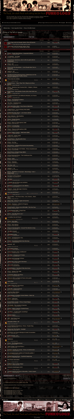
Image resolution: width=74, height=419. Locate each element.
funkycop (10, 289)
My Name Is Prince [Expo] (14, 175)
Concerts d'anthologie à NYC (15, 367)
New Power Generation (13, 359)
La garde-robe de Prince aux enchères (17, 182)
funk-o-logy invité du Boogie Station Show (18, 46)
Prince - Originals (12, 162)
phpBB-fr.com (38, 417)
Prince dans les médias (13, 78)
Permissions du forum (12, 388)
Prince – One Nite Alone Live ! (15, 213)
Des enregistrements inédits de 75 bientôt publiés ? (21, 353)
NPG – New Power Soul (13, 318)
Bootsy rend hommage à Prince (15, 258)
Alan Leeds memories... (13, 265)
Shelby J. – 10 (11, 168)
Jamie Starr (10, 281)
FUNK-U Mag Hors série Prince (15, 285)
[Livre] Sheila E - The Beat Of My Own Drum (18, 268)
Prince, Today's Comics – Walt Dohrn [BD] (18, 132)
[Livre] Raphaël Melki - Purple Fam (16, 210)
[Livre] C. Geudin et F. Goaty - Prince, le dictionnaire (21, 349)
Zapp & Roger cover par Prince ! (15, 346)
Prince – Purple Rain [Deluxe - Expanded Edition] (20, 53)
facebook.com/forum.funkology (25, 18)
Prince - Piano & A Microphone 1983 (16, 122)
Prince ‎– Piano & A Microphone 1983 (17, 129)
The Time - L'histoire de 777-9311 (16, 255)
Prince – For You (11, 142)
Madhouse (10, 339)
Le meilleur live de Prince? (14, 217)
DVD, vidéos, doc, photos (26, 44)
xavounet (55, 99)
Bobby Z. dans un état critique (15, 363)
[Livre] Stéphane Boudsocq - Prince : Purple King (20, 325)
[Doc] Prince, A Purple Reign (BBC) (16, 152)
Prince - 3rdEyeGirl (12, 298)
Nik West (9, 179)
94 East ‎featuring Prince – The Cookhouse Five (19, 155)
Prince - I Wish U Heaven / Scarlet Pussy (18, 308)
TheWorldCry (56, 371)
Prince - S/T (10, 64)
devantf (10, 238)
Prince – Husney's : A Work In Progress (17, 204)
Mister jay (10, 357)
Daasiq (10, 299)
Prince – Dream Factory (13, 119)
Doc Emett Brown (57, 318)
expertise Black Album (13, 292)
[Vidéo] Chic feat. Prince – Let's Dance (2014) (19, 112)
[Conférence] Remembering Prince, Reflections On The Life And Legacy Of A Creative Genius (21, 75)
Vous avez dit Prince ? (13, 192)
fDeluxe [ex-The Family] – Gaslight (16, 329)
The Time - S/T (11, 165)
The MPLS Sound (12, 231)
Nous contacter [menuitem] (41, 399)
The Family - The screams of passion (17, 305)
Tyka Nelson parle (12, 234)
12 (35, 193)
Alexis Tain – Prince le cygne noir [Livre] (18, 200)
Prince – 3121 (11, 158)
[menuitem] (69, 23)
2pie (9, 120)
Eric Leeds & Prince (12, 248)
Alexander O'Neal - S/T (13, 321)
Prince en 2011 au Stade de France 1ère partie (19, 278)
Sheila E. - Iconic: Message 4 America (17, 189)
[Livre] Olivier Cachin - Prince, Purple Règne (19, 302)
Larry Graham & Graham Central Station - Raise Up (20, 295)
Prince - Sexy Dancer (12, 224)
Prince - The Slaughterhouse (14, 343)
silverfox (10, 183)
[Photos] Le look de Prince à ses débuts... (18, 185)
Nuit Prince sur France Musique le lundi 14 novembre (21, 332)
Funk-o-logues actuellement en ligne (16, 382)
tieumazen (10, 275)
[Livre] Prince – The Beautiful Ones (16, 139)
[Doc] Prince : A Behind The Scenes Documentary (20, 145)
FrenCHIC (10, 85)
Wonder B (16, 34)
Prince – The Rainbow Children (15, 99)
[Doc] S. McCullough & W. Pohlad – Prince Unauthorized (22, 148)
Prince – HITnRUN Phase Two (15, 237)
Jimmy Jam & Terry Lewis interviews (17, 261)
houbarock (10, 176)
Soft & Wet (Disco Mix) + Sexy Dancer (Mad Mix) (19, 106)
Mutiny (55, 295)
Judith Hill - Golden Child (14, 135)
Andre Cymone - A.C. (12, 335)
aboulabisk (56, 281)
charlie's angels (11, 306)
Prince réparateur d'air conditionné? (16, 251)
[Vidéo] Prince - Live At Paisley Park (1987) (18, 109)
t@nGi (10, 81)
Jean (9, 293)
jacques (55, 335)
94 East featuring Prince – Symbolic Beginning (19, 356)
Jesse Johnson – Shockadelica (15, 116)
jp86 (54, 46)
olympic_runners (57, 203)
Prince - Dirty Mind (12, 221)
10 (32, 193)
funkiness (12, 34)
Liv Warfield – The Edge (13, 56)
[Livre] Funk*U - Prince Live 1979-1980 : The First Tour (21, 207)
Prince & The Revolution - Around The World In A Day (21, 228)
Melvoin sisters (11, 315)
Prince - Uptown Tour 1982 (14, 271)
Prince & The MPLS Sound (12, 32)
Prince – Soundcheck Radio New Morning (18, 241)
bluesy (55, 53)
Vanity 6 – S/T (11, 71)
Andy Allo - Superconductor (14, 288)
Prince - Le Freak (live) (13, 125)
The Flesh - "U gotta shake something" (17, 311)
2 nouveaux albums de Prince (15, 274)
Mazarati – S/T (11, 244)
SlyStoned (56, 285)
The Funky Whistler (12, 219)
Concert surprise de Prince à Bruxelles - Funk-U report (21, 371)
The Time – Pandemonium (14, 103)
